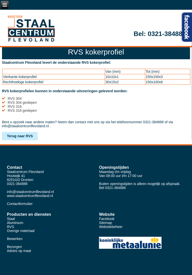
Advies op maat (19, 251)
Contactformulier (20, 204)
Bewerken (14, 239)
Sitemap (105, 223)
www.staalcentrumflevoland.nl (30, 196)
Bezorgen (14, 247)
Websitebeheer (110, 227)
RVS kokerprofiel (96, 52)
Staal (11, 219)
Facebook (106, 219)
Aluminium (15, 223)
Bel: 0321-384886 (160, 34)
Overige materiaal (21, 231)
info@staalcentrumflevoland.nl (25, 126)
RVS (10, 227)
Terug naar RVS (20, 136)
